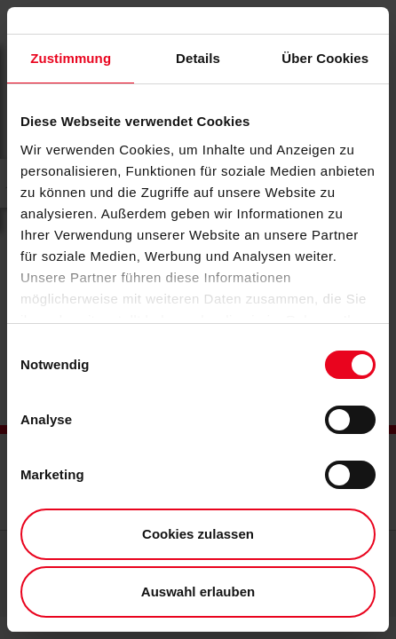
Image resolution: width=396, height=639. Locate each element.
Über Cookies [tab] (324, 58)
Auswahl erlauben (198, 591)
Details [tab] (198, 58)
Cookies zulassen (198, 533)
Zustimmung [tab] (70, 58)
